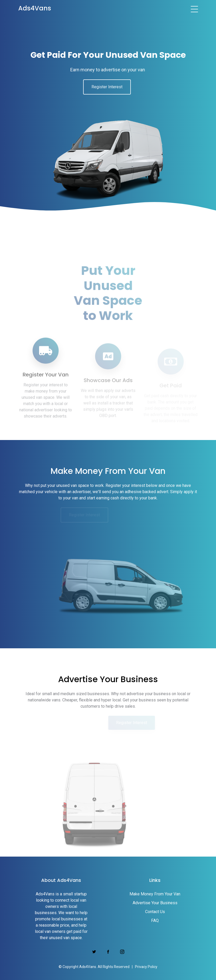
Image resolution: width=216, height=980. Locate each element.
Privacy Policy (146, 967)
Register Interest (103, 86)
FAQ (155, 920)
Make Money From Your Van (154, 893)
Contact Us (155, 911)
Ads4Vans (34, 8)
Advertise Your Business (155, 902)
